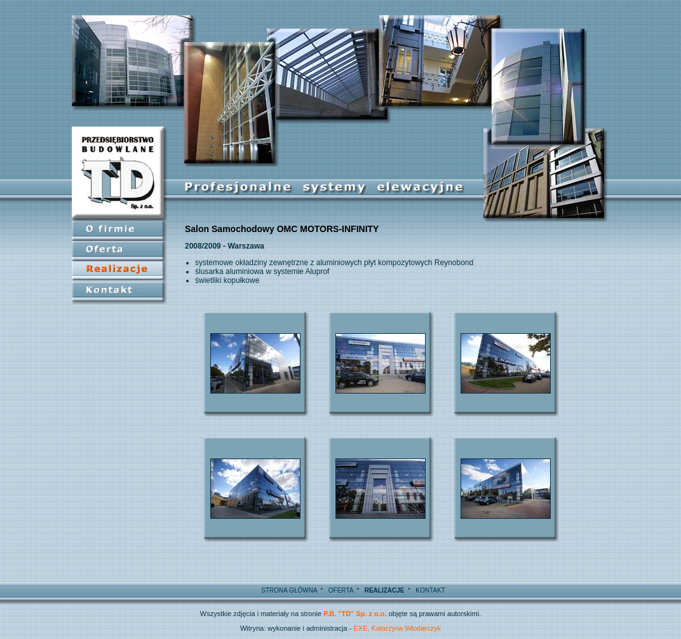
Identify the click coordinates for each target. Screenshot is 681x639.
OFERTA (340, 590)
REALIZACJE (385, 590)
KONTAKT (430, 590)
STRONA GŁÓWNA (289, 590)
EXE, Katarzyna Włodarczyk (397, 628)
